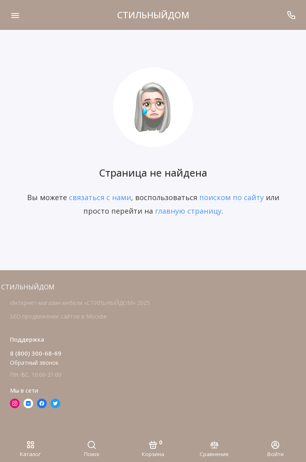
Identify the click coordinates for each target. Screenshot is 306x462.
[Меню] (15, 15)
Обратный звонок (34, 362)
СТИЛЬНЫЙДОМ (153, 15)
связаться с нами (100, 197)
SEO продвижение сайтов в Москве (58, 316)
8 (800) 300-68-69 (35, 353)
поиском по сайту (231, 197)
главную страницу (188, 211)
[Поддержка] (291, 15)
